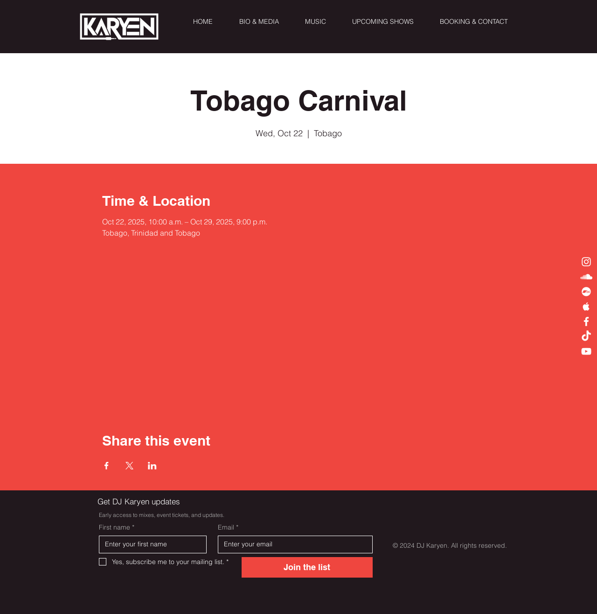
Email (228, 527)
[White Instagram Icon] (586, 262)
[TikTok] (586, 336)
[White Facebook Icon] (586, 321)
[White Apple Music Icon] (586, 306)
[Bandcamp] (586, 292)
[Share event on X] (129, 465)
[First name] (150, 544)
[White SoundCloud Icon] (586, 277)
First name (116, 527)
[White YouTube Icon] (586, 351)
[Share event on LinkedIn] (152, 465)
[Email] (292, 544)
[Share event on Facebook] (106, 465)
